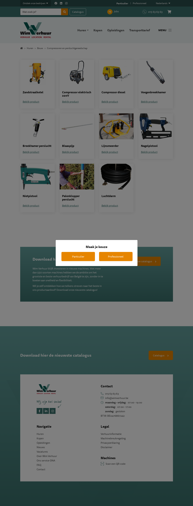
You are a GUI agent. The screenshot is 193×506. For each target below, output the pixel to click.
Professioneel (116, 256)
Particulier (78, 256)
